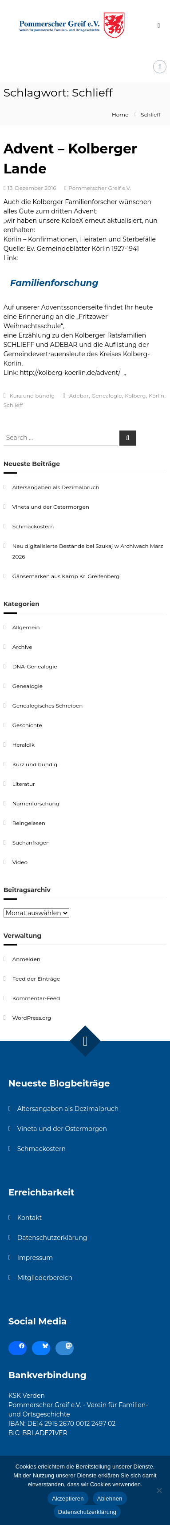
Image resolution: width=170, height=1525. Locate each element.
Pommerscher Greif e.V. (99, 188)
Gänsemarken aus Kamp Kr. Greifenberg (66, 576)
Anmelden (26, 959)
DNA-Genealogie (34, 666)
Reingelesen (28, 823)
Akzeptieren (67, 1498)
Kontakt (29, 1218)
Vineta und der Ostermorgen (50, 506)
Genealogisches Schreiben (47, 705)
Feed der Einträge (36, 978)
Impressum (35, 1258)
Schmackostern (33, 526)
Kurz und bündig (32, 395)
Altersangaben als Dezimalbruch (55, 487)
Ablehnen (110, 1498)
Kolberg (135, 395)
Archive (22, 647)
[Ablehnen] (158, 1490)
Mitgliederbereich (44, 1278)
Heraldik (23, 744)
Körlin (156, 395)
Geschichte (27, 725)
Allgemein (26, 627)
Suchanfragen (31, 842)
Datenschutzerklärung (52, 1238)
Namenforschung (35, 803)
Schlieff (13, 405)
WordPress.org (31, 1017)
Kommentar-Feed (36, 998)
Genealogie (106, 395)
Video (20, 862)
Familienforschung (54, 283)
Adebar (79, 395)
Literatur (23, 784)
